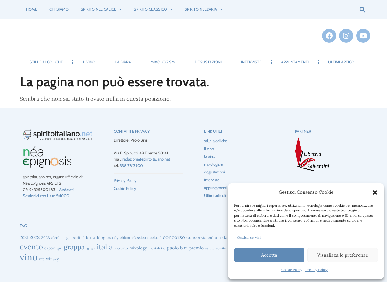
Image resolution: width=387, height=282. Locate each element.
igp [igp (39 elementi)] (93, 248)
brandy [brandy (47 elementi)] (112, 237)
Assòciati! (66, 189)
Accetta (269, 255)
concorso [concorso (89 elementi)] (174, 237)
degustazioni (208, 62)
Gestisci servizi (249, 237)
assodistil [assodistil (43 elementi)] (77, 237)
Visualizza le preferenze (342, 255)
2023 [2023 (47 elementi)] (45, 237)
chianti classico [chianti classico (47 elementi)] (133, 237)
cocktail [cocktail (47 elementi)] (154, 237)
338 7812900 (131, 165)
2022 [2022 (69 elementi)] (35, 237)
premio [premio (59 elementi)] (196, 248)
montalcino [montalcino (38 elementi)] (156, 248)
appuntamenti (295, 62)
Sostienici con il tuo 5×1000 (46, 195)
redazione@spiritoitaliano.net (146, 159)
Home (31, 9)
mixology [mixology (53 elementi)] (138, 248)
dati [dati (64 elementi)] (226, 237)
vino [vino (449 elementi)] (28, 257)
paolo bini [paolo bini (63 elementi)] (177, 248)
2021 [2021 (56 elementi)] (24, 237)
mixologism (163, 62)
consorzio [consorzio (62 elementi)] (196, 237)
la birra (123, 62)
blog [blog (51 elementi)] (101, 237)
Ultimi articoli (342, 62)
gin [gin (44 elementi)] (59, 248)
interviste (251, 62)
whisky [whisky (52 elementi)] (52, 259)
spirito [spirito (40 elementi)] (221, 248)
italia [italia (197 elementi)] (105, 246)
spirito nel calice (101, 9)
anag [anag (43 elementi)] (64, 237)
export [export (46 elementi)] (50, 248)
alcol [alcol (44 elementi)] (55, 237)
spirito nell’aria (203, 9)
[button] (375, 193)
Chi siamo (59, 9)
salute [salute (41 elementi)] (210, 248)
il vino (88, 62)
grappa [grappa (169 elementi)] (74, 247)
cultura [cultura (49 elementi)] (214, 237)
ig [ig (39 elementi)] (87, 248)
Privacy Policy (316, 270)
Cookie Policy (291, 270)
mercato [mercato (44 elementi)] (121, 248)
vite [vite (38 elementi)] (41, 259)
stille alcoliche (46, 62)
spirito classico (153, 9)
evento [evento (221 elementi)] (31, 246)
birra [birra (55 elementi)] (90, 237)
